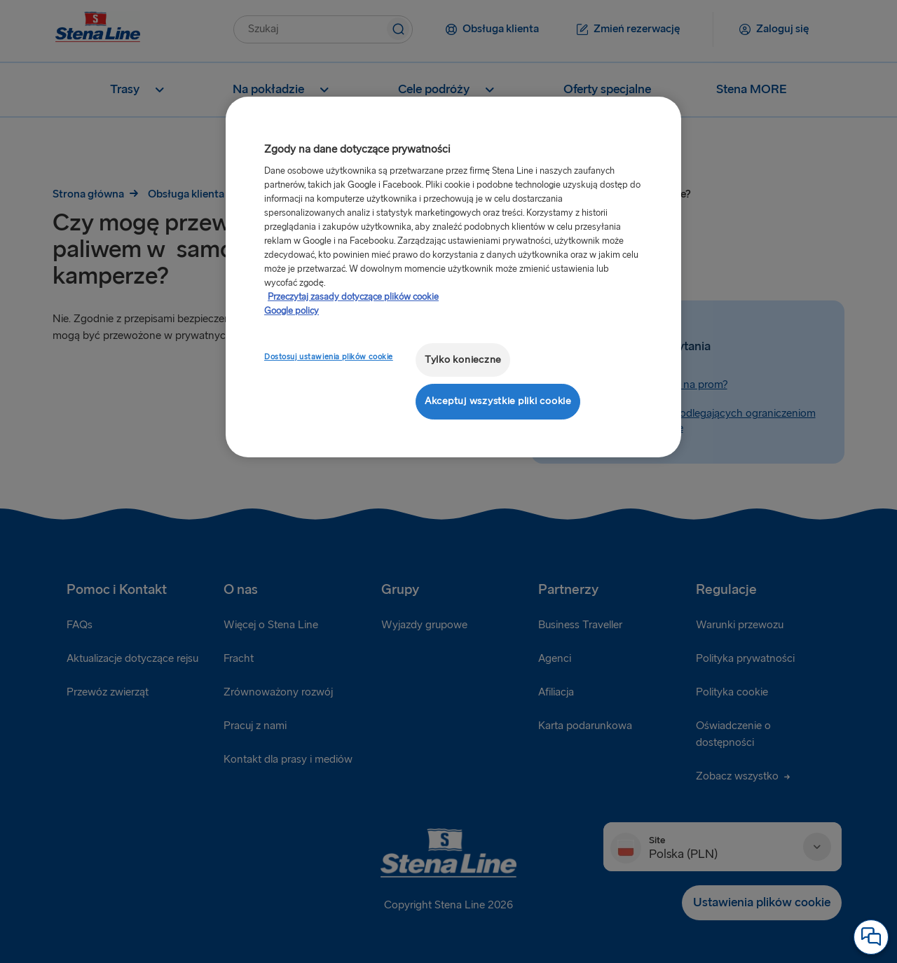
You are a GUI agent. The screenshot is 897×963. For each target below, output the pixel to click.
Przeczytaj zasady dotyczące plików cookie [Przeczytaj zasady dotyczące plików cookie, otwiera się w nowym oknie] (353, 297)
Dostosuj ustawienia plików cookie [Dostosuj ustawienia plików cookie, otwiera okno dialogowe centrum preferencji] (328, 356)
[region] (453, 277)
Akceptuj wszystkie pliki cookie (498, 401)
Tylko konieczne (463, 360)
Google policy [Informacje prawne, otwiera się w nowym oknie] (291, 311)
